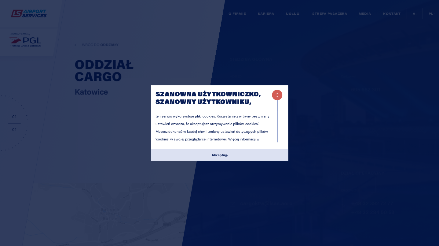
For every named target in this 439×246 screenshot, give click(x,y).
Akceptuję (220, 154)
